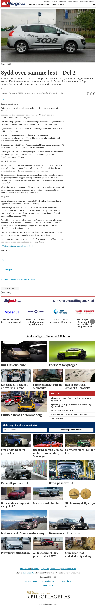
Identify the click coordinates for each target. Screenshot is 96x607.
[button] (92, 321)
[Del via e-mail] (93, 93)
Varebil (62, 4)
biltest (15, 288)
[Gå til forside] (13, 3)
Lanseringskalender (43, 4)
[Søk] (90, 5)
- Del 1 (3, 100)
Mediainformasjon (52, 581)
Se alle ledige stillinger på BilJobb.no (48, 336)
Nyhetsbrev (66, 581)
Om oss (28, 581)
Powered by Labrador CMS (48, 604)
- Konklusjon (6, 270)
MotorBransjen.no (73, 1)
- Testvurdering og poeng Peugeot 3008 (17, 246)
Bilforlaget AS (28, 573)
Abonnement (38, 581)
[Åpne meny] (94, 4)
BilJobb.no (62, 1)
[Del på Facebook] (87, 93)
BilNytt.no (54, 1)
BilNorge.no (25, 569)
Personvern (48, 585)
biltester (6, 288)
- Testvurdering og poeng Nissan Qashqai (18, 279)
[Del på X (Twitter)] (90, 93)
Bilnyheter (32, 4)
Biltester (54, 4)
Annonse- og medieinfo (87, 1)
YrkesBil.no (46, 1)
